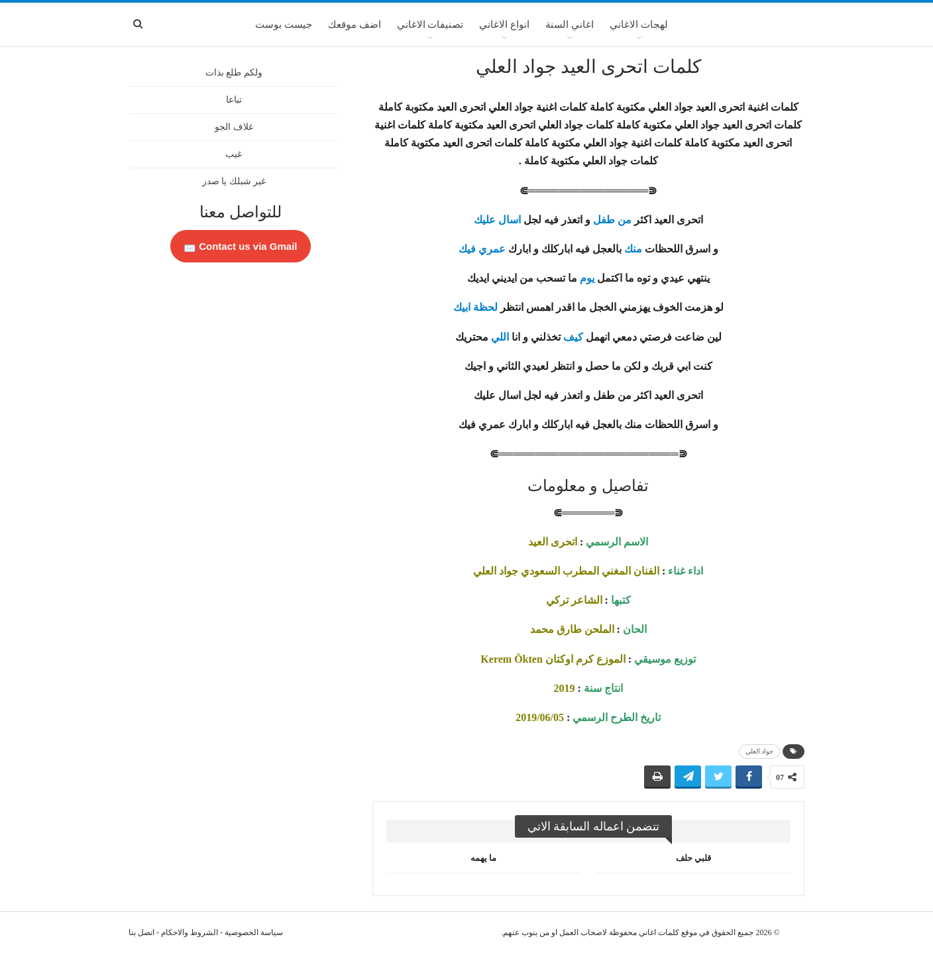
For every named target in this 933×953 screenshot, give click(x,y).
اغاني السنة (569, 24)
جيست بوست (283, 24)
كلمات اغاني (659, 932)
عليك (485, 219)
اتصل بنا (141, 932)
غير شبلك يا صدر (234, 181)
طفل (604, 219)
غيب (233, 154)
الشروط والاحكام (189, 932)
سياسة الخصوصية (254, 932)
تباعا (234, 100)
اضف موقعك (354, 24)
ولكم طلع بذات (233, 73)
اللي (500, 337)
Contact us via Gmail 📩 (241, 246)
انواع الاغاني (504, 24)
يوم (587, 278)
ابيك (461, 307)
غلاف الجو (234, 127)
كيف (573, 337)
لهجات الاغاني (639, 24)
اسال (509, 219)
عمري (492, 248)
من (624, 219)
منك (633, 248)
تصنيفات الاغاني (430, 24)
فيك (467, 248)
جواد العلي (759, 751)
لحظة (485, 307)
